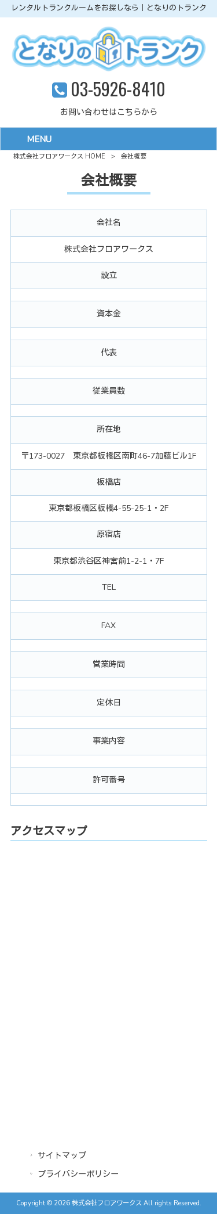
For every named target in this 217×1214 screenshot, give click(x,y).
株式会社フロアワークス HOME (59, 156)
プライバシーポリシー (78, 1174)
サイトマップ (62, 1155)
